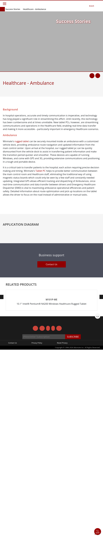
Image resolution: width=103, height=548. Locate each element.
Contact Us (51, 432)
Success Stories (13, 9)
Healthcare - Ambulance (34, 9)
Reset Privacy (62, 541)
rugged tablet (22, 141)
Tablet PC (40, 170)
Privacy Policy (36, 541)
